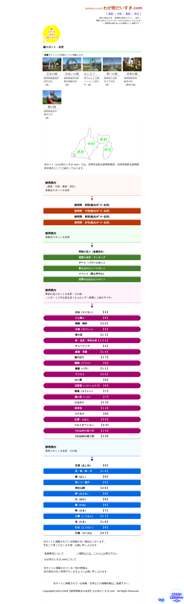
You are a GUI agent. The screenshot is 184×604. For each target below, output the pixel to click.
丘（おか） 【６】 (92, 499)
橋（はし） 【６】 (92, 476)
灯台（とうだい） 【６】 (92, 527)
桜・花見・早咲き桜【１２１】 (92, 340)
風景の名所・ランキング (92, 257)
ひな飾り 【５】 (92, 318)
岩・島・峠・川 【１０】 (92, 471)
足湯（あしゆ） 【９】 (92, 465)
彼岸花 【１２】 (92, 408)
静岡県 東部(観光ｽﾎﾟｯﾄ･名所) (91, 216)
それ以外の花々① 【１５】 (92, 430)
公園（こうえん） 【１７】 (92, 516)
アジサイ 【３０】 (92, 374)
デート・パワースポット (92, 262)
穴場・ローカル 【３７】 (92, 533)
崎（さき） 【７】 (92, 510)
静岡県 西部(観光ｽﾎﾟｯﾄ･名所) (91, 205)
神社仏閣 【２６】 (92, 488)
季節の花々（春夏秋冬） (92, 251)
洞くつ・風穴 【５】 (92, 482)
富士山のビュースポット (92, 268)
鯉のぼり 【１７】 (92, 357)
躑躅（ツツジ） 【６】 (92, 363)
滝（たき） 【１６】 (92, 521)
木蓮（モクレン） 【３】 (92, 329)
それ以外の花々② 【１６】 (92, 436)
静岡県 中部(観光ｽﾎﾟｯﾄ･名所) (91, 210)
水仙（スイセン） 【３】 (92, 312)
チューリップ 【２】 (92, 346)
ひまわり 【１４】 (92, 402)
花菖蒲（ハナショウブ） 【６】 (92, 385)
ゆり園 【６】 (92, 379)
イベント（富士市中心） (92, 273)
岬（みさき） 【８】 (92, 493)
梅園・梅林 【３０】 (92, 323)
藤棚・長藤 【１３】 (92, 351)
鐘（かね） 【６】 (92, 505)
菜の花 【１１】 (92, 334)
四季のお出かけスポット (92, 279)
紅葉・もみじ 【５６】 (92, 419)
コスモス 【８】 (92, 413)
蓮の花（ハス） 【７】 (92, 397)
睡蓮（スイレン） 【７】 (92, 391)
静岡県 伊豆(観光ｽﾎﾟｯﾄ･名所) (91, 222)
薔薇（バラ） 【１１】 (92, 368)
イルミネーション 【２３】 (92, 425)
